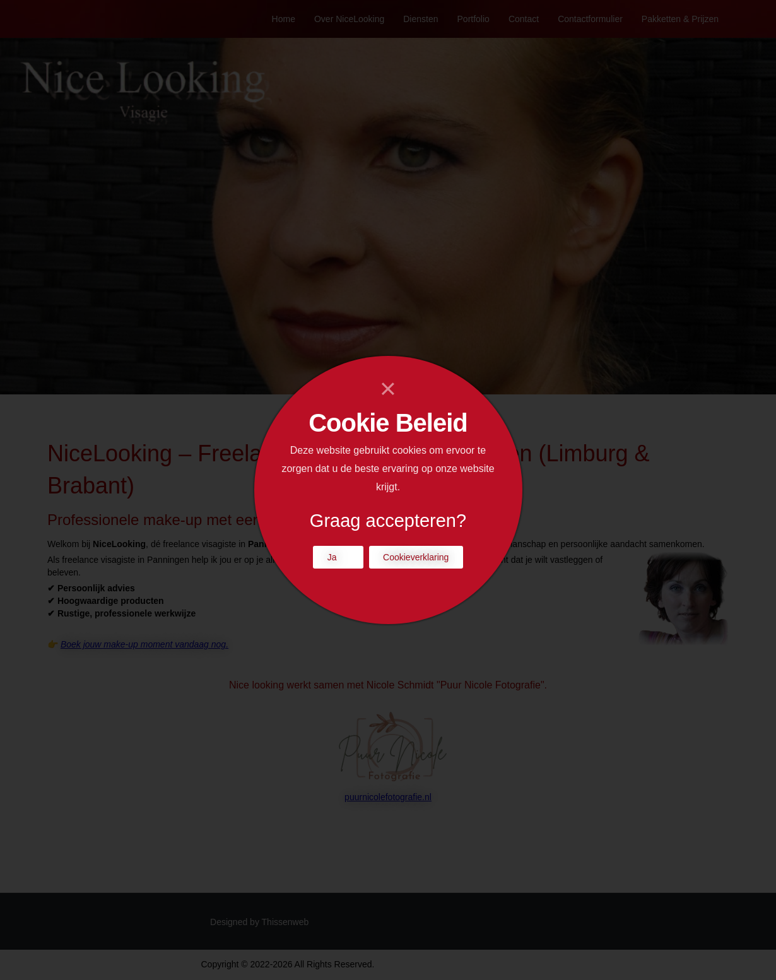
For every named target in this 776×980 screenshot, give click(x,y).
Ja (332, 557)
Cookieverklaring (416, 557)
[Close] (388, 389)
